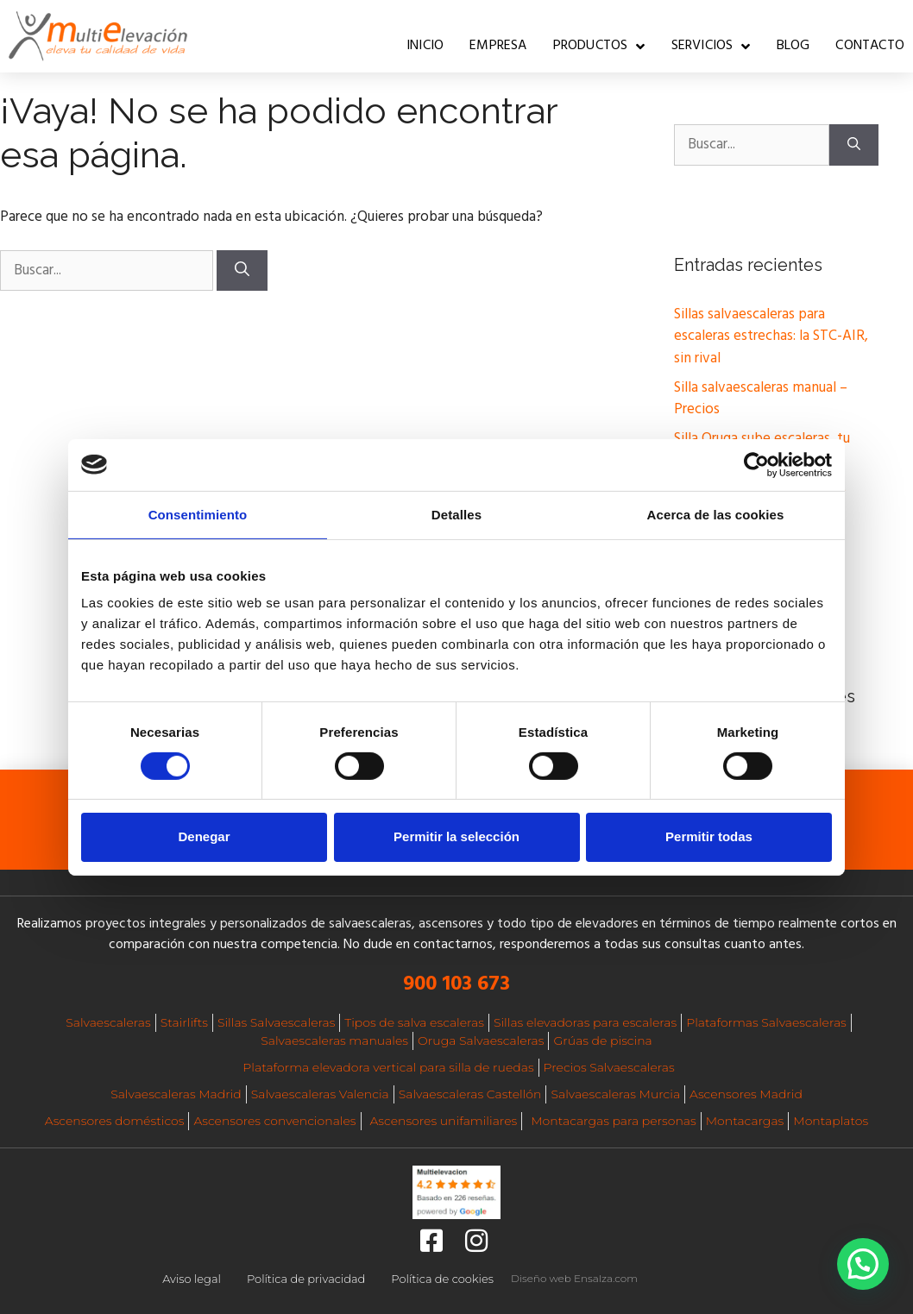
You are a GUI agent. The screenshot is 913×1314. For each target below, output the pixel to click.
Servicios (711, 46)
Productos (599, 46)
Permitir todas (708, 836)
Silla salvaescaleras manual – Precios (760, 399)
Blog (793, 46)
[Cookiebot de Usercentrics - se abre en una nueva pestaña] (756, 464)
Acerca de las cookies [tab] (715, 513)
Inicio (425, 46)
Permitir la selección (456, 836)
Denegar (204, 836)
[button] (863, 1264)
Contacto (869, 46)
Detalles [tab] (456, 513)
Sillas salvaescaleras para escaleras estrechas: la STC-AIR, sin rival (771, 336)
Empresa (497, 46)
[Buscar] (242, 271)
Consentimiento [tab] (198, 513)
